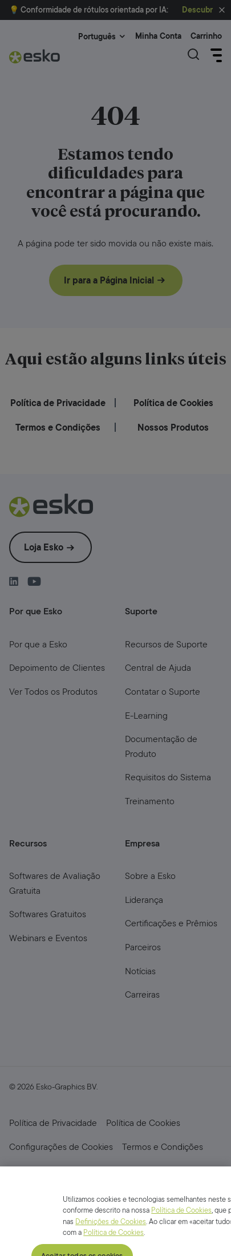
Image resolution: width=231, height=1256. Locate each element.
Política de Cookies (181, 1246)
